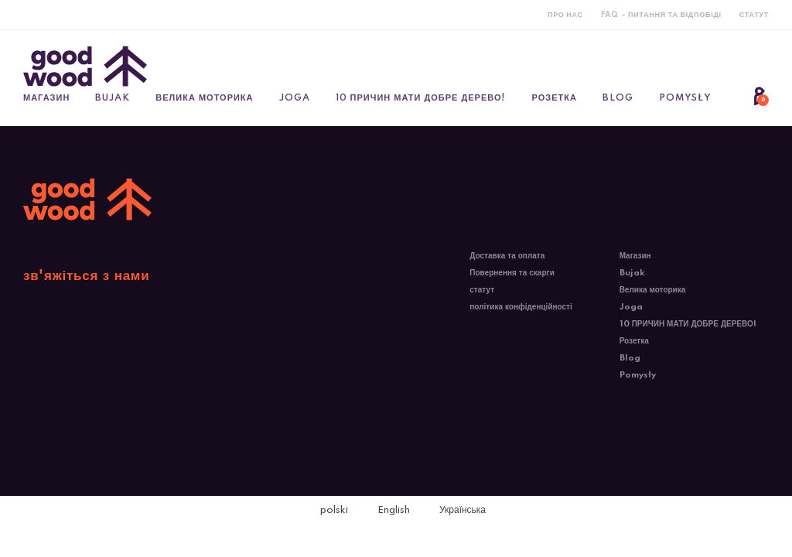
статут (754, 15)
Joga (294, 98)
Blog (618, 98)
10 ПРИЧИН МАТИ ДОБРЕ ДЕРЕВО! (421, 98)
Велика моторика (204, 98)
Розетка (554, 98)
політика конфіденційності (520, 307)
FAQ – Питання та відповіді (661, 15)
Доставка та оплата (506, 256)
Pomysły (685, 98)
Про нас (565, 15)
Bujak (112, 98)
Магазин (46, 98)
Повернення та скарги (512, 273)
